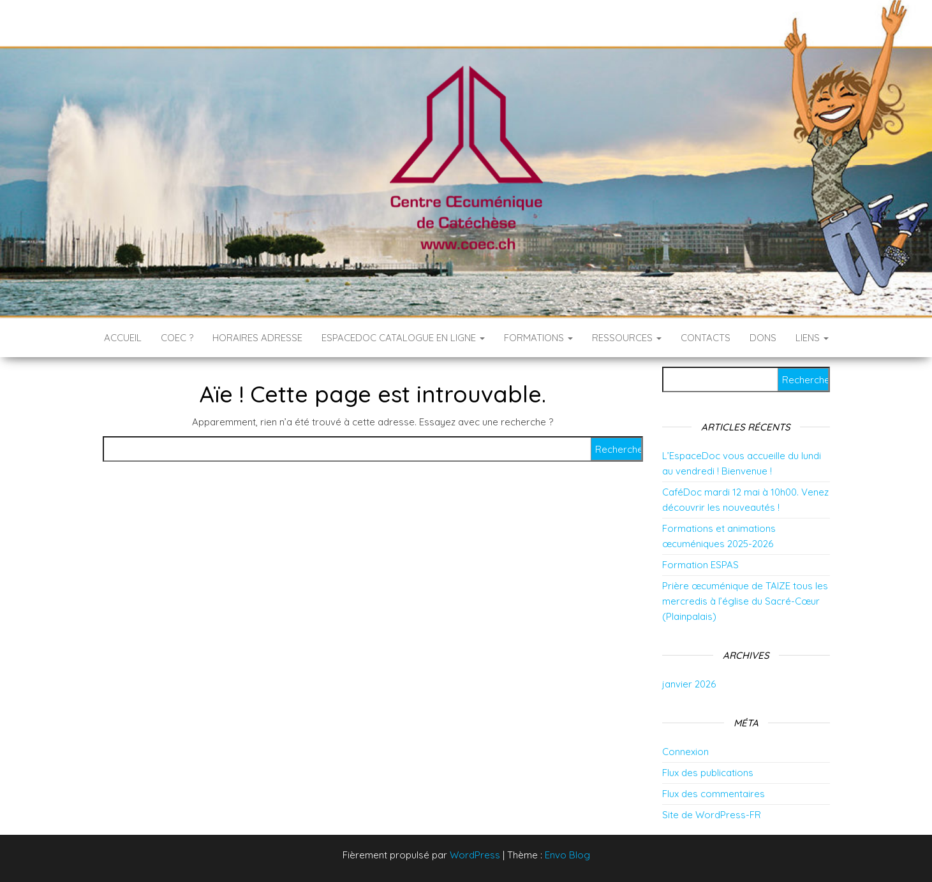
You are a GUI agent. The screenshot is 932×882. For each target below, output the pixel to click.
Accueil (123, 338)
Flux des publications (707, 773)
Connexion (685, 752)
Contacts (705, 338)
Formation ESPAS (700, 565)
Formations (538, 338)
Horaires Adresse (257, 338)
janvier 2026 (689, 684)
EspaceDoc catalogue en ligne (403, 338)
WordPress (475, 855)
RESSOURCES (627, 338)
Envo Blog (567, 855)
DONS (763, 338)
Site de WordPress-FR (711, 815)
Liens (812, 338)
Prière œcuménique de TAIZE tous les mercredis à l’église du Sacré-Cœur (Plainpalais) (745, 601)
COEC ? (177, 338)
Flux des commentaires (713, 794)
